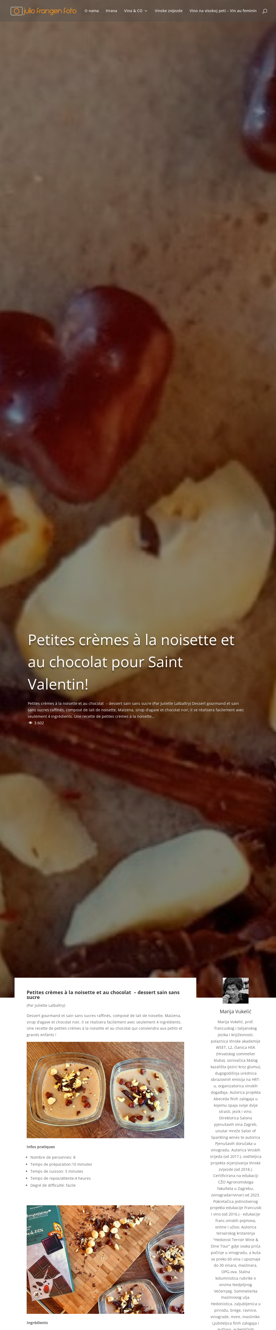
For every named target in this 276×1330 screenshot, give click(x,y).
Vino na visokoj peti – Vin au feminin (223, 11)
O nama (92, 11)
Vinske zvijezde (169, 11)
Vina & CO (133, 11)
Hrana (111, 11)
